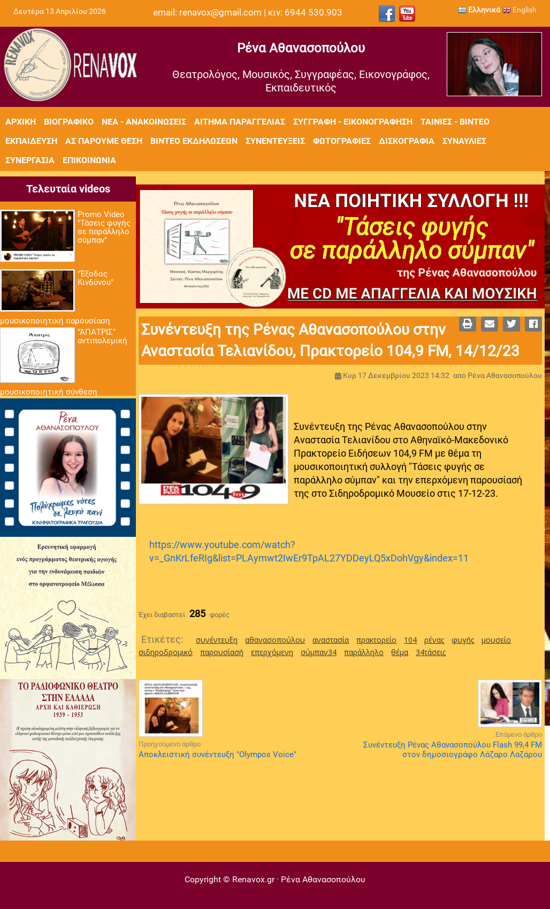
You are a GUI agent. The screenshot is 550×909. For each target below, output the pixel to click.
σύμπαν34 (319, 652)
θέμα (399, 652)
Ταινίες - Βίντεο (455, 122)
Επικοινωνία (89, 160)
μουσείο (496, 640)
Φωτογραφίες (342, 141)
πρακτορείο (376, 640)
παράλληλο (364, 652)
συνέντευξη (217, 640)
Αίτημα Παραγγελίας (239, 122)
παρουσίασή (221, 652)
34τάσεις (431, 652)
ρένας (434, 640)
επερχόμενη (272, 652)
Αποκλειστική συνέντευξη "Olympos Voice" (217, 754)
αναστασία (330, 640)
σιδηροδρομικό (166, 652)
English (519, 9)
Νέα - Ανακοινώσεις (144, 122)
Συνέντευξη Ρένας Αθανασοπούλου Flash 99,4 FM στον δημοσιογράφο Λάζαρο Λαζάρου (452, 749)
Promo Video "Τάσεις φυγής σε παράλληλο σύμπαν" (104, 227)
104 (410, 640)
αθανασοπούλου (275, 640)
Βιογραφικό (69, 122)
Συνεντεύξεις (275, 141)
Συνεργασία (30, 160)
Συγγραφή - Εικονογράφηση (352, 122)
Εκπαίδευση (31, 141)
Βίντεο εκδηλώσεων (194, 141)
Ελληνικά (479, 9)
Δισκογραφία (406, 141)
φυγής (463, 640)
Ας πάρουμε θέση (103, 141)
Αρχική (20, 122)
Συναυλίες (464, 141)
